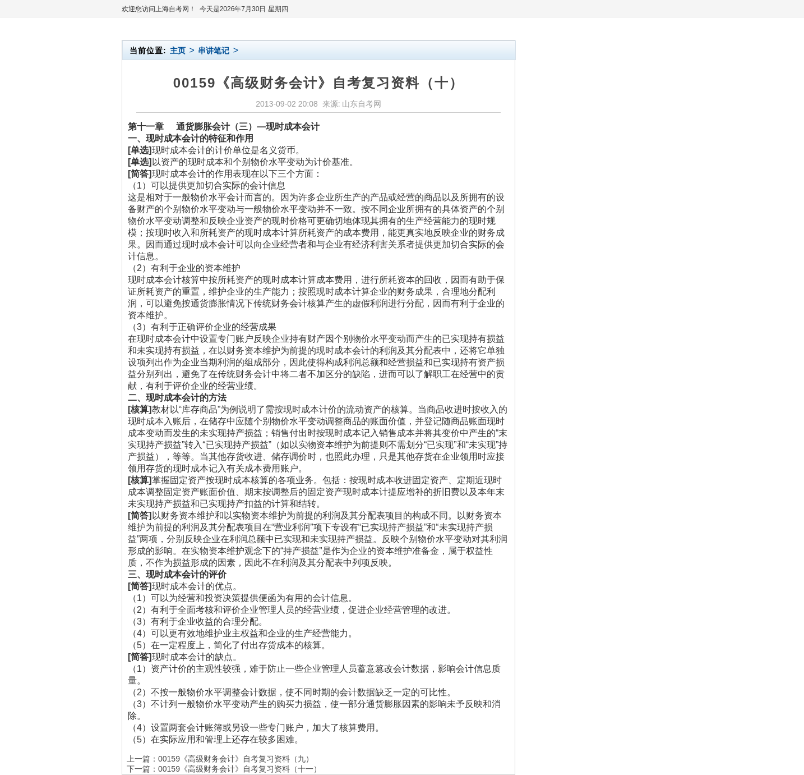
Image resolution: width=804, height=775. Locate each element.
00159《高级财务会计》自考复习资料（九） (235, 758)
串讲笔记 (213, 50)
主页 (178, 50)
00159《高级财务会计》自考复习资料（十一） (239, 768)
